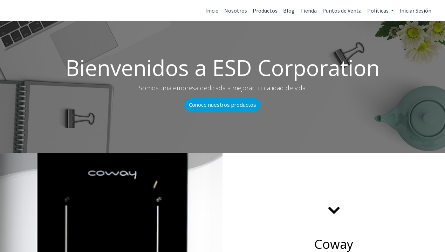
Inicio (212, 10)
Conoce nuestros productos (222, 104)
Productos (265, 10)
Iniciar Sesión (415, 10)
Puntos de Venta (342, 10)
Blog (289, 10)
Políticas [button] (378, 10)
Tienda (308, 10)
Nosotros (235, 10)
